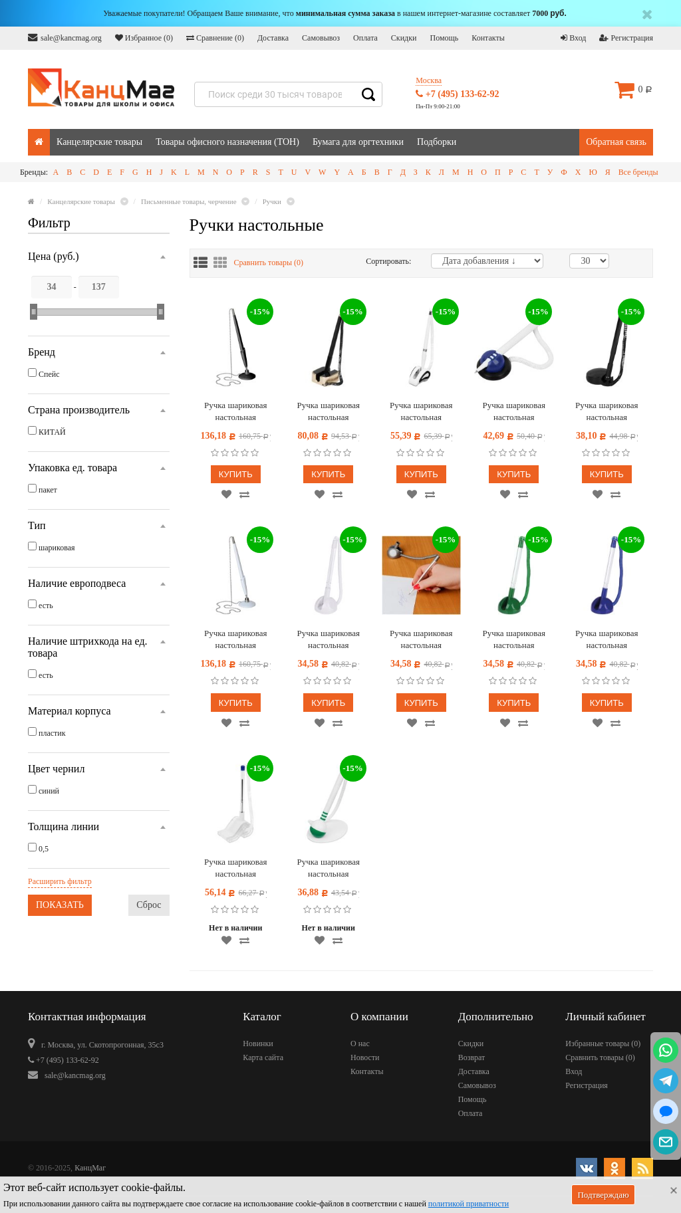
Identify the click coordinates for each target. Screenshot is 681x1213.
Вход (573, 38)
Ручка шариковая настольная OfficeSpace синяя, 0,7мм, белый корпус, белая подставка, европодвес (421, 411)
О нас (360, 1043)
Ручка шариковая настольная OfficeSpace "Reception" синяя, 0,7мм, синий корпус (606, 639)
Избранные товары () (602, 1043)
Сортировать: (388, 261)
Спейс (49, 374)
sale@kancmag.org (65, 38)
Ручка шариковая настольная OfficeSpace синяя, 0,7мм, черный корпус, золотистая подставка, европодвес (328, 411)
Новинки (258, 1043)
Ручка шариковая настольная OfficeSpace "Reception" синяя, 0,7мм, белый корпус (328, 639)
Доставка (273, 38)
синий (49, 791)
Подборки (436, 142)
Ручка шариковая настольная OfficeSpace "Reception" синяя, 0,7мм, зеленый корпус (513, 639)
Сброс (148, 905)
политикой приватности (468, 1203)
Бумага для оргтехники (358, 142)
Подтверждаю (602, 1195)
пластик (52, 733)
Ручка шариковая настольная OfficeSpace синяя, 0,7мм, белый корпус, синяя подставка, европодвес (514, 411)
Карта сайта (263, 1057)
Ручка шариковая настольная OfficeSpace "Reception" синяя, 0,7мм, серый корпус (421, 639)
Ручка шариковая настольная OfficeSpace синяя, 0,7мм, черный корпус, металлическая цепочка (235, 411)
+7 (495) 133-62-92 (457, 94)
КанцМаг (90, 1167)
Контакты (488, 38)
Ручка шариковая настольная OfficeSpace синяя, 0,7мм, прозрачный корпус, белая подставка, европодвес (236, 868)
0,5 (44, 848)
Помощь (444, 38)
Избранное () (144, 38)
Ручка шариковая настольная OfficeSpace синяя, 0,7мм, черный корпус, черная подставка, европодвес (606, 411)
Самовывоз (321, 38)
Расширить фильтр (60, 881)
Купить (236, 474)
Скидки (404, 38)
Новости (365, 1057)
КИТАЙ (52, 432)
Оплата (365, 38)
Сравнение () (215, 38)
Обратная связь (616, 142)
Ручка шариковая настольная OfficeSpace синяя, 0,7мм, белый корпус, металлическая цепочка (235, 639)
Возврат (471, 1057)
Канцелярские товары (99, 142)
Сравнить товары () (269, 262)
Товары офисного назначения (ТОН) (227, 142)
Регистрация (626, 38)
